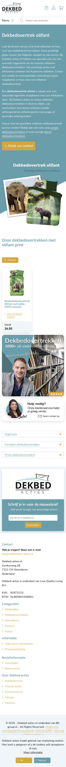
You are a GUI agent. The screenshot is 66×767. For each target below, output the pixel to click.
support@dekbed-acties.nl (17, 554)
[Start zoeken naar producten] (21, 20)
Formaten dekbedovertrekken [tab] (22, 444)
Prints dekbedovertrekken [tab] (20, 455)
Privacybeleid (25, 731)
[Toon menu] (8, 20)
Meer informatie (33, 752)
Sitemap (59, 731)
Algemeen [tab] (11, 434)
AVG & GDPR (44, 731)
